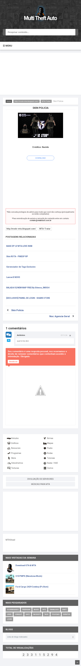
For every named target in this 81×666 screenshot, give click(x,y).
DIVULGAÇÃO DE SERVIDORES (40, 479)
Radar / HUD (50, 463)
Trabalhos (54, 609)
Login (9, 619)
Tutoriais (48, 458)
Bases (36, 609)
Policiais (56, 614)
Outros (47, 468)
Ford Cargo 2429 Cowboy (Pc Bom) (32, 586)
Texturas (13, 468)
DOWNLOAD (40, 158)
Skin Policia (17, 310)
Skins (11, 458)
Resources (14, 448)
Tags (46, 614)
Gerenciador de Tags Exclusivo (21, 267)
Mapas (47, 443)
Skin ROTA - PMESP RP (17, 256)
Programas (14, 453)
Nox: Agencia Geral (59, 316)
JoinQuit (18, 614)
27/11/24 (64, 335)
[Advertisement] (40, 73)
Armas (47, 438)
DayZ (28, 614)
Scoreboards (13, 609)
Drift (64, 609)
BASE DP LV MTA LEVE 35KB (19, 246)
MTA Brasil (10, 540)
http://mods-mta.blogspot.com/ (27, 101)
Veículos (13, 438)
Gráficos (12, 443)
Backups (37, 614)
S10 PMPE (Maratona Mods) (29, 576)
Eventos (66, 614)
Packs (47, 448)
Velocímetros (15, 463)
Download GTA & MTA (26, 565)
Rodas (47, 453)
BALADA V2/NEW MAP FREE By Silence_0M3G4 (27, 287)
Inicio (9, 101)
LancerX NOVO (13, 277)
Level (9, 614)
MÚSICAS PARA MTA (40, 484)
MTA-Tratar (46, 101)
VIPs (44, 609)
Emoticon (13, 362)
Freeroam (26, 609)
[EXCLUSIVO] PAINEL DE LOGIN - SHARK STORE (28, 298)
